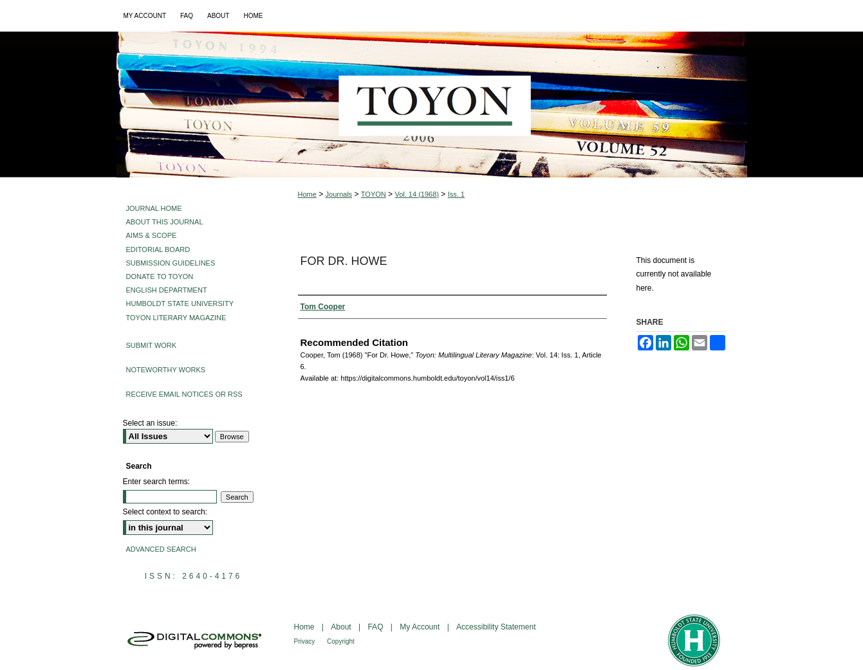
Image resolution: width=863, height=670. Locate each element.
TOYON (373, 194)
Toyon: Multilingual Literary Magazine (431, 104)
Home (307, 194)
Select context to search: (165, 511)
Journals (339, 194)
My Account (420, 626)
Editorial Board (158, 249)
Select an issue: (150, 423)
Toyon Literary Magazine (176, 317)
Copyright (341, 641)
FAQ (376, 626)
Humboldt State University (180, 303)
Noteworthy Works (166, 370)
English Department (166, 290)
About (342, 626)
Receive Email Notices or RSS (184, 394)
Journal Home (154, 208)
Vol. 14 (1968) (416, 194)
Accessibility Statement (495, 626)
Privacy (305, 641)
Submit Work (151, 345)
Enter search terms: (156, 481)
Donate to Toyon (160, 276)
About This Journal (164, 222)
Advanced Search (161, 549)
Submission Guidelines (171, 263)
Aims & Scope (151, 235)
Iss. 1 (456, 194)
